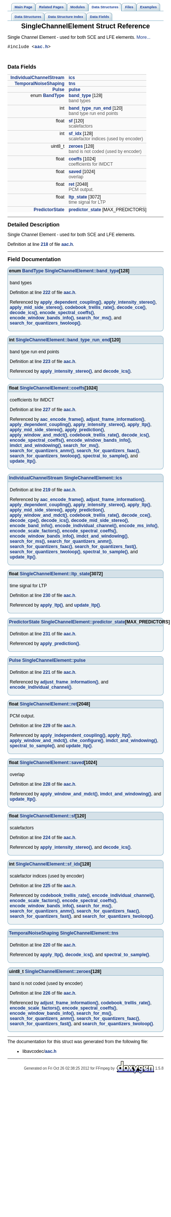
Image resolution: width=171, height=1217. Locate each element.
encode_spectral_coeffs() (67, 313)
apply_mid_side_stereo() (36, 308)
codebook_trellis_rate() (89, 308)
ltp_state (77, 198)
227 (47, 410)
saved (74, 172)
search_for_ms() (93, 319)
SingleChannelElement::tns (89, 934)
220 (47, 946)
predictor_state (84, 210)
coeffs (75, 160)
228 (47, 785)
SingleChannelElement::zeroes (58, 972)
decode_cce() (131, 308)
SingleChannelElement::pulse (53, 661)
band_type (79, 96)
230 (47, 596)
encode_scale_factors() (34, 532)
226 (47, 994)
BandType (53, 96)
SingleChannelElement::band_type (82, 272)
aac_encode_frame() (61, 420)
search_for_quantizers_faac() (108, 451)
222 (47, 293)
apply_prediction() (84, 431)
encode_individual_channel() (86, 526)
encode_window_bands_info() (42, 319)
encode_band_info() (31, 526)
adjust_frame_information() (115, 420)
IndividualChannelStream (37, 78)
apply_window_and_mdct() (38, 436)
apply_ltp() (139, 425)
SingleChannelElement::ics (93, 479)
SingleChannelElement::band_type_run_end (63, 341)
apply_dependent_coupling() (70, 303)
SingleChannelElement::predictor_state (83, 623)
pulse (74, 90)
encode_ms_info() (138, 526)
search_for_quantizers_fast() (105, 547)
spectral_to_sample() (105, 457)
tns (71, 84)
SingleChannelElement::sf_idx (48, 865)
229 (47, 726)
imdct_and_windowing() (35, 446)
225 (47, 886)
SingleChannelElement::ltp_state (55, 575)
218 (44, 245)
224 (47, 838)
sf (70, 122)
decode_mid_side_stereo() (99, 521)
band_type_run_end (89, 109)
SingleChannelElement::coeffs (52, 389)
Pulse (58, 90)
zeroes (75, 147)
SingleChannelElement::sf (48, 817)
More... (143, 37)
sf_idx (75, 134)
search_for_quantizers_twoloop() (45, 324)
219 (47, 491)
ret (71, 185)
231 (47, 635)
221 (47, 673)
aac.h (41, 47)
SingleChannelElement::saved (52, 763)
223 (47, 362)
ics (71, 78)
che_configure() (86, 741)
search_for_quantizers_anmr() (42, 451)
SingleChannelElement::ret (48, 705)
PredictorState (49, 210)
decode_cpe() (24, 521)
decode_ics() (23, 313)
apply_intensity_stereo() (129, 303)
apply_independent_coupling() (72, 736)
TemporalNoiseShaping (39, 84)
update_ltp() (23, 462)
